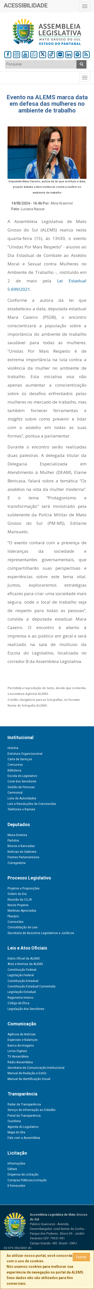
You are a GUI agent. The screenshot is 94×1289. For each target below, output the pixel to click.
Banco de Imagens (21, 1045)
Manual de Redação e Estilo (27, 1073)
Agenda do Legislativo (23, 1127)
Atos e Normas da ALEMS (25, 964)
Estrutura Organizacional (25, 753)
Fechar (81, 1257)
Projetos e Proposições (24, 888)
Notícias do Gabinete (22, 852)
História (13, 748)
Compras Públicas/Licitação (27, 1180)
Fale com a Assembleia (24, 1138)
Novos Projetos (18, 905)
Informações (16, 1163)
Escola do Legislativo (22, 776)
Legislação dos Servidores (26, 1009)
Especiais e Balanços (23, 1040)
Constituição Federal (22, 969)
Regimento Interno (20, 997)
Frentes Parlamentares (23, 857)
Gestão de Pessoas (21, 787)
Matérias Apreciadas (22, 910)
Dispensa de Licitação (23, 1174)
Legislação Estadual (22, 992)
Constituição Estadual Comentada (31, 986)
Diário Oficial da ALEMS (24, 958)
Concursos (15, 764)
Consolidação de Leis (23, 927)
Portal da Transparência (24, 1115)
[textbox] (40, 64)
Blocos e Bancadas (21, 846)
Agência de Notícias (22, 1034)
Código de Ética (18, 1003)
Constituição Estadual (23, 981)
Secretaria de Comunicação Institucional (36, 1068)
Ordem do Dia (17, 894)
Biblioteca (14, 770)
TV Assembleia (18, 1056)
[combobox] (41, 64)
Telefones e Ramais (21, 809)
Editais (12, 1169)
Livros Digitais (17, 1051)
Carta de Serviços (20, 759)
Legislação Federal (21, 975)
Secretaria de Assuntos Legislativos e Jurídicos (41, 933)
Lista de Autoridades (22, 798)
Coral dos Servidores (22, 781)
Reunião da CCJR (20, 899)
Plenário (13, 916)
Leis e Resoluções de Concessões (32, 804)
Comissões (16, 922)
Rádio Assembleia (20, 1062)
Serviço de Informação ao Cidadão (31, 1110)
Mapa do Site (16, 1132)
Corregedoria (17, 863)
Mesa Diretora (17, 835)
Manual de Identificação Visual (29, 1079)
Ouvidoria (14, 1121)
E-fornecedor (16, 1185)
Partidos (13, 840)
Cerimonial (15, 792)
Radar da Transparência (24, 1104)
